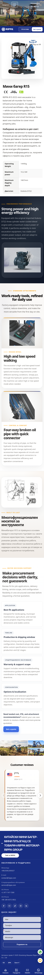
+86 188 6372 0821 (8, 900)
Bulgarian (5, 5)
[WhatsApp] (40, 952)
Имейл (27, 971)
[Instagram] (20, 905)
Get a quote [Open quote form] (37, 29)
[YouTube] (9, 905)
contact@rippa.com (8, 878)
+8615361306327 (8, 871)
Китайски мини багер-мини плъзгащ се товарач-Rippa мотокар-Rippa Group (22, 843)
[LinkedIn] (26, 905)
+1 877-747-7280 (7, 892)
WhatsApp (38, 971)
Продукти (16, 971)
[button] (25, 29)
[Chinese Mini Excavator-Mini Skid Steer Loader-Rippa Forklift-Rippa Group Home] (7, 29)
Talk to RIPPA (10, 855)
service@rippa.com (8, 885)
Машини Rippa (31, 955)
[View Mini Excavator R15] (22, 748)
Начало (5, 971)
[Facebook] (3, 905)
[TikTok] (15, 905)
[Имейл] (40, 960)
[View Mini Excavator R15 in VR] (35, 43)
